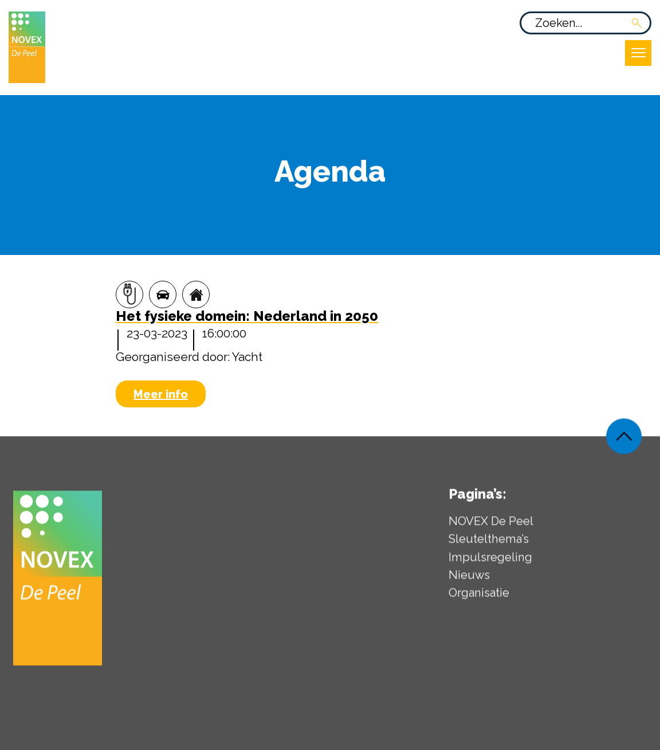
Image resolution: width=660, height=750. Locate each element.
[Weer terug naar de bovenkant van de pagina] (624, 440)
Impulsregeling (490, 561)
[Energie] (129, 294)
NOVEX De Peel (491, 525)
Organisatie (479, 597)
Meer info (160, 394)
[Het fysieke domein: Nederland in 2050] (247, 317)
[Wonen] (196, 294)
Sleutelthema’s (489, 543)
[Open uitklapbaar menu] (638, 53)
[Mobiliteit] (162, 294)
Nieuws (469, 579)
